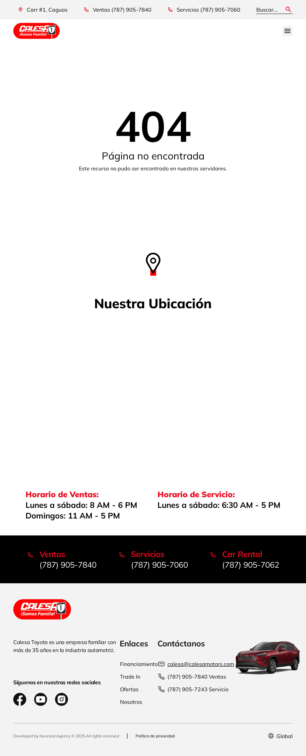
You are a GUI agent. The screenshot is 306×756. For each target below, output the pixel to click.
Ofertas (129, 689)
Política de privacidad (155, 735)
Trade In (130, 676)
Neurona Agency (54, 735)
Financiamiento (139, 664)
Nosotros (131, 702)
